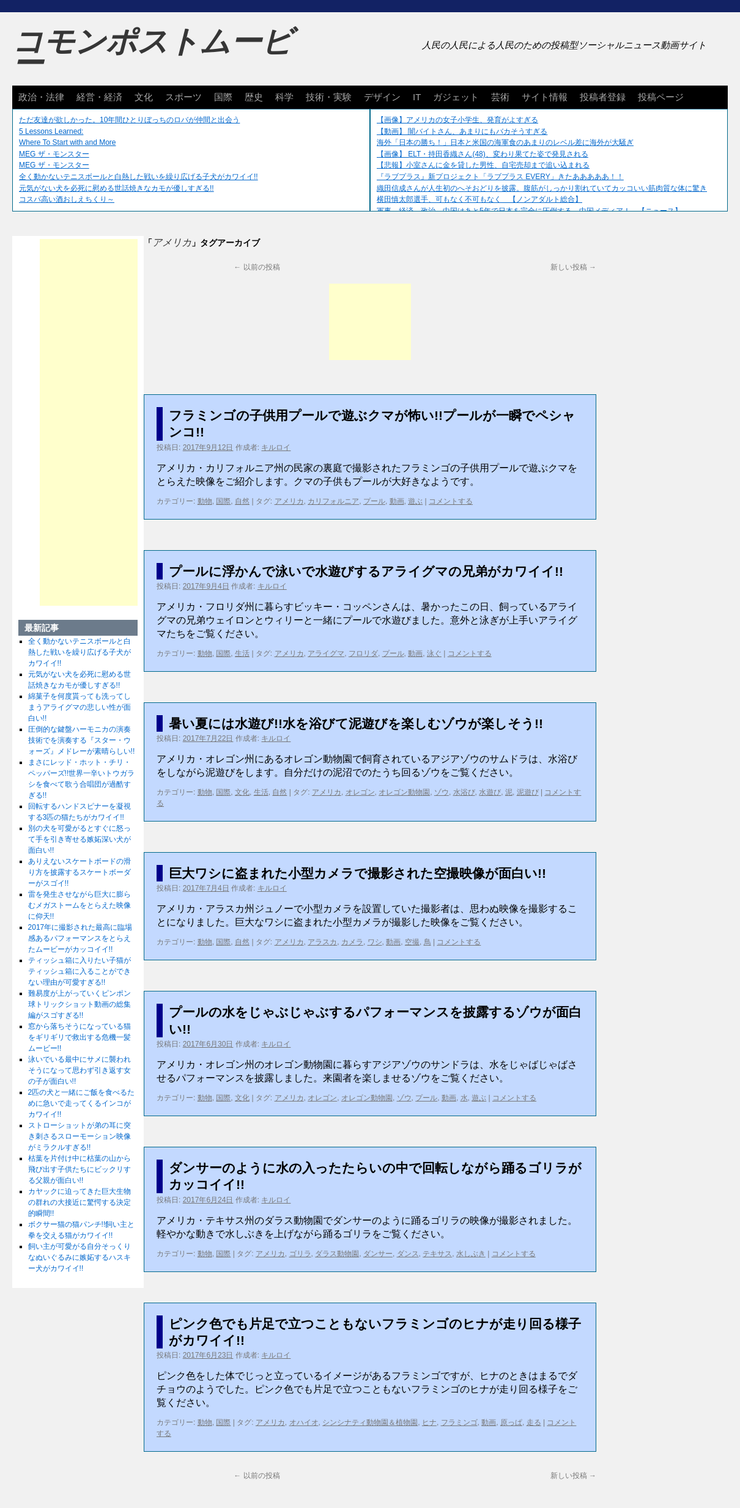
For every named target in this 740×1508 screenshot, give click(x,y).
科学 (284, 97)
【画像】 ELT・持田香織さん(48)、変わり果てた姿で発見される (482, 154)
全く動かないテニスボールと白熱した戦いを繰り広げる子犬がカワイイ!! (138, 176)
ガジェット (456, 97)
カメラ (352, 942)
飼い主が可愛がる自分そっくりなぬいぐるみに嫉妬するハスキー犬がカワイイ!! (79, 1257)
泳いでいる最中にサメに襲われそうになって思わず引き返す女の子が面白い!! (79, 1070)
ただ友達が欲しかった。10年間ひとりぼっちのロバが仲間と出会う (129, 120)
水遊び (490, 792)
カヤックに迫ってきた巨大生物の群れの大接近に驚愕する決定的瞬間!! (79, 1202)
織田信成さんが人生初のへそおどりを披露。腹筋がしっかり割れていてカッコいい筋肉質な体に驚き (542, 188)
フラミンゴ (459, 1422)
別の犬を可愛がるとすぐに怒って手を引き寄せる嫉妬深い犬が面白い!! (79, 839)
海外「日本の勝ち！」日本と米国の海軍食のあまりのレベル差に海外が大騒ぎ (505, 142)
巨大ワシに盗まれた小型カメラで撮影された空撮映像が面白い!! (357, 873)
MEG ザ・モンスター (54, 154)
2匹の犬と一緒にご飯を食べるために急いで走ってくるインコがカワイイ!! (81, 1103)
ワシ (375, 942)
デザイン (382, 97)
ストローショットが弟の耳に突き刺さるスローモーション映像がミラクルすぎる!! (79, 1136)
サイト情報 (545, 97)
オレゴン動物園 (404, 792)
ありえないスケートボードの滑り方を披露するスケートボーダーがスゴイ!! (79, 872)
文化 (144, 97)
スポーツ (183, 97)
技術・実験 (329, 97)
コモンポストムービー (152, 52)
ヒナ (429, 1422)
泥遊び (528, 792)
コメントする (451, 501)
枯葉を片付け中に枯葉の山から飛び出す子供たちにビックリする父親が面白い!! (79, 1169)
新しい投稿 (573, 267)
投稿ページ (661, 97)
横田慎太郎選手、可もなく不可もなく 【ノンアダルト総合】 (479, 199)
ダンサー (378, 1253)
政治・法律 (41, 97)
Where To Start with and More (67, 142)
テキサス (437, 1253)
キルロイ (275, 447)
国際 (223, 97)
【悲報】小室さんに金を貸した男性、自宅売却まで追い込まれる (483, 165)
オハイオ (304, 1422)
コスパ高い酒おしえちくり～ (66, 199)
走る (534, 1422)
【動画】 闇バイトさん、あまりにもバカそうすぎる (462, 131)
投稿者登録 (603, 97)
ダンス (408, 1253)
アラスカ (322, 942)
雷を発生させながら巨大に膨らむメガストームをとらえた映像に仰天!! (79, 905)
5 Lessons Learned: (51, 131)
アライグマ (326, 653)
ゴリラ (300, 1253)
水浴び (464, 792)
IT (417, 97)
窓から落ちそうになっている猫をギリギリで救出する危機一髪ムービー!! (79, 1037)
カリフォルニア (333, 501)
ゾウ (441, 792)
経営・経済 (99, 97)
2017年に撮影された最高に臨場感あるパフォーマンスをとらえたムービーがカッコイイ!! (80, 938)
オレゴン (360, 792)
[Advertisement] (370, 322)
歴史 (254, 97)
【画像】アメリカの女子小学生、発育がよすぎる (457, 120)
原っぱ (511, 1422)
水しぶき (471, 1253)
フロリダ (363, 653)
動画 (397, 501)
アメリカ (289, 501)
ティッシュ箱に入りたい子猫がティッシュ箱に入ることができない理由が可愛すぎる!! (79, 971)
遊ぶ (415, 501)
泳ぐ (434, 653)
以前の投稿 (256, 267)
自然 (242, 501)
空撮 (412, 942)
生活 (242, 653)
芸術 (500, 97)
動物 (205, 501)
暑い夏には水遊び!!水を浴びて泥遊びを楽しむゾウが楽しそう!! (356, 723)
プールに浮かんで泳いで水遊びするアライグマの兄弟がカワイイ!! (366, 571)
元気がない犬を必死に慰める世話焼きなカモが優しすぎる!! (116, 188)
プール (374, 501)
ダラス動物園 (337, 1253)
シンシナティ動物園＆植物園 (370, 1422)
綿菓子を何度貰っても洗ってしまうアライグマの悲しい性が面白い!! (79, 707)
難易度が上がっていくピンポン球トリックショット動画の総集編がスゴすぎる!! (79, 1004)
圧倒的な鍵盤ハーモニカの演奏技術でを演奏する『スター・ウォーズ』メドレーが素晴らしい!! (81, 740)
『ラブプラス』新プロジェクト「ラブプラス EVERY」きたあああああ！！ (500, 176)
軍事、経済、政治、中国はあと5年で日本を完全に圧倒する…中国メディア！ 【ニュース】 (529, 211)
